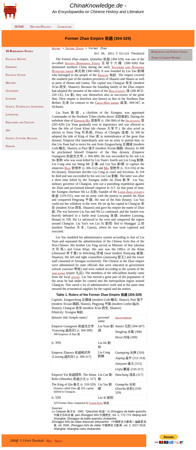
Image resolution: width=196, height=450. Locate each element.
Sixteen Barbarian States (82, 63)
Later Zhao (96, 402)
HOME (19, 26)
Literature (65, 26)
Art (8, 130)
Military (11, 82)
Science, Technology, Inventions (24, 106)
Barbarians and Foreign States (169, 51)
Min (106, 168)
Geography (12, 90)
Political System (15, 74)
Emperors (11, 67)
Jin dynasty (132, 120)
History (56, 48)
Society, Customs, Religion (21, 138)
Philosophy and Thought (20, 122)
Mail (49, 440)
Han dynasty (117, 90)
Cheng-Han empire (107, 102)
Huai (67, 168)
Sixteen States (75, 48)
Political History (16, 59)
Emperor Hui (82, 120)
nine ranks (58, 273)
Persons (10, 146)
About (58, 440)
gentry (75, 277)
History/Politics (40, 26)
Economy (11, 98)
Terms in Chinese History (166, 57)
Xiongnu (103, 75)
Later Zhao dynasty (131, 191)
